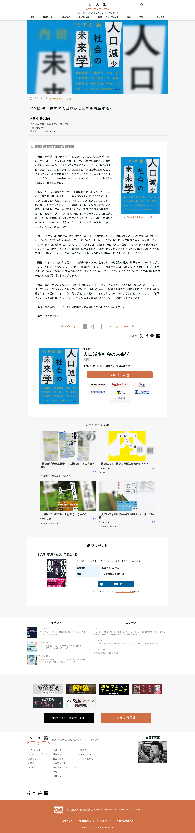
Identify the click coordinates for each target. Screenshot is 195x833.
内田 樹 (34, 118)
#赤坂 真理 (112, 526)
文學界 (83, 750)
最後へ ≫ (129, 326)
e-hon (119, 392)
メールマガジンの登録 (125, 591)
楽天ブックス (119, 385)
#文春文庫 (40, 128)
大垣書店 (119, 399)
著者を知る (47, 17)
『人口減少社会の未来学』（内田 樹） (137, 217)
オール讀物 (85, 754)
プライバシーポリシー (38, 754)
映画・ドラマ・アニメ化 (108, 17)
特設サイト (143, 17)
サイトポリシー (35, 750)
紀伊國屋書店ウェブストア (98, 392)
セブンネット (141, 385)
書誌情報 (160, 17)
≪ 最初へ (66, 326)
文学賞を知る (84, 17)
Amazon (98, 385)
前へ (76, 326)
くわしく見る (117, 374)
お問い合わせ (34, 767)
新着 (33, 17)
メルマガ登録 (126, 717)
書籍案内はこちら (69, 717)
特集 (129, 17)
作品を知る (65, 17)
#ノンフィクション (49, 131)
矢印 (83, 668)
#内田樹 (102, 472)
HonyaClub (141, 392)
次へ (118, 326)
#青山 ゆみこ (54, 523)
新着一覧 (57, 750)
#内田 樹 (44, 476)
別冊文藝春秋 (86, 758)
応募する (110, 583)
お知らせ (32, 763)
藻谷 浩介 (44, 118)
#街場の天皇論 (55, 476)
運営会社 (32, 758)
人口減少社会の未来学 (53, 147)
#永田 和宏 (66, 476)
